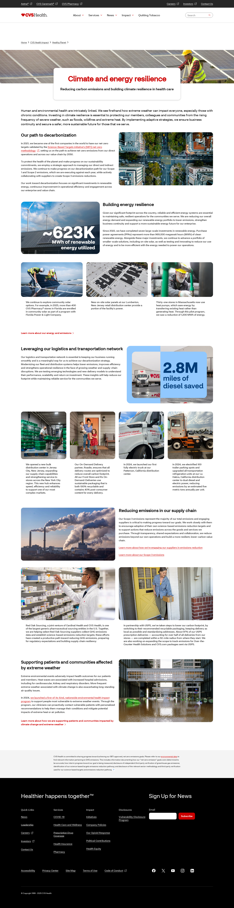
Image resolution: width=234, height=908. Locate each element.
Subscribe (186, 816)
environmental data (169, 756)
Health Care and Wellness (68, 823)
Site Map (71, 866)
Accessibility (28, 866)
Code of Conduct (116, 867)
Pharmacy (59, 850)
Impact (126, 15)
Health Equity (93, 847)
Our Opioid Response (98, 831)
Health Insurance (63, 842)
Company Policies (96, 823)
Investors (190, 4)
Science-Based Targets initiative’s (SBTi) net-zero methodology (61, 148)
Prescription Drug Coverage (63, 833)
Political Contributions (98, 839)
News (110, 15)
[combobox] (199, 15)
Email (152, 809)
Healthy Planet (60, 42)
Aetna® (26, 4)
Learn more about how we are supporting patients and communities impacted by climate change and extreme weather (67, 722)
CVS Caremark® (47, 4)
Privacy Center (50, 866)
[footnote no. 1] (113, 770)
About (77, 15)
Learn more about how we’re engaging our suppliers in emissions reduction (160, 547)
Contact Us (207, 3)
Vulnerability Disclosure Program (132, 817)
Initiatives (91, 815)
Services (93, 15)
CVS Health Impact (40, 42)
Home (25, 42)
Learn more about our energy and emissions (47, 333)
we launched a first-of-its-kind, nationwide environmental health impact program (65, 699)
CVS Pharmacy (72, 4)
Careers (173, 4)
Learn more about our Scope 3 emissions (141, 554)
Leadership (27, 823)
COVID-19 (59, 815)
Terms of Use (90, 866)
